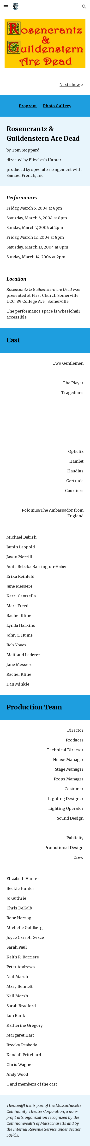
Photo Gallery (57, 105)
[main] (45, 85)
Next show (70, 84)
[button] (6, 6)
